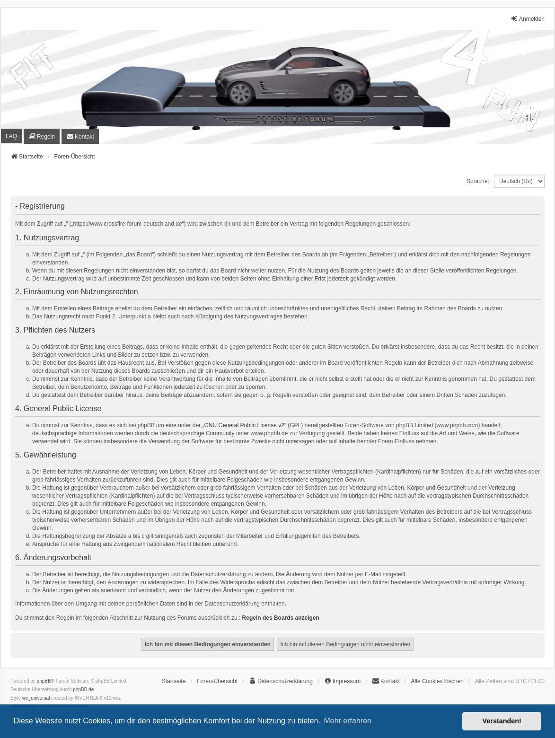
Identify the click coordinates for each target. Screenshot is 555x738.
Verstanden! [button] (502, 721)
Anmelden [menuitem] (528, 18)
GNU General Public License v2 (244, 425)
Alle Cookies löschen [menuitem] (437, 681)
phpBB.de (83, 689)
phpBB (44, 681)
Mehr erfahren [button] (347, 721)
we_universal (36, 698)
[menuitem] (42, 136)
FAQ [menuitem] (11, 136)
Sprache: (478, 181)
